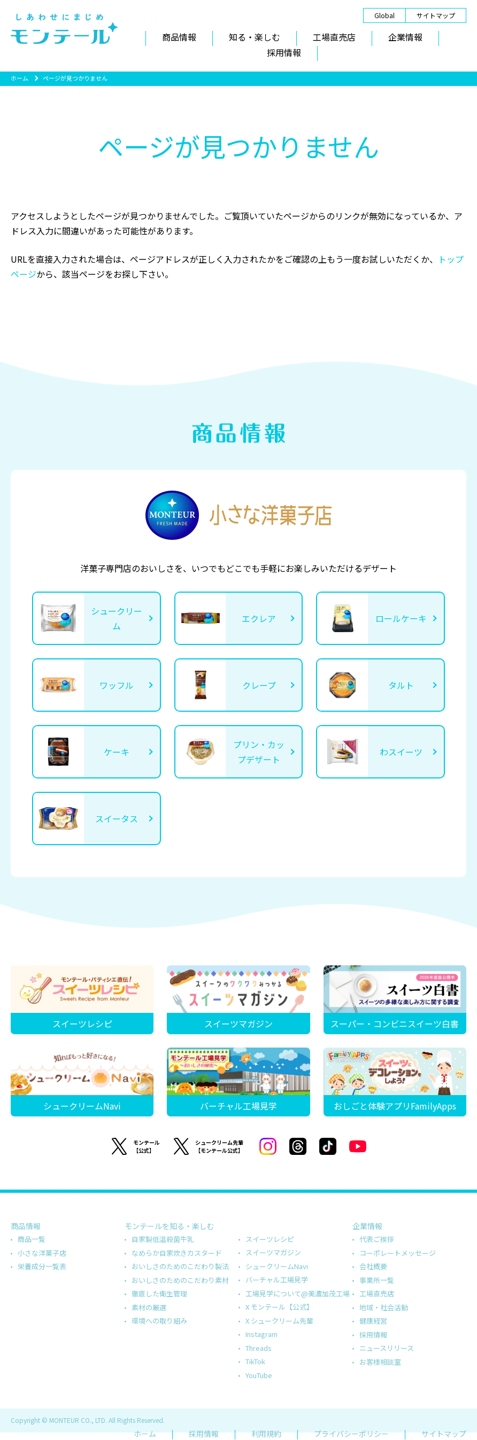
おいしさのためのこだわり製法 (180, 1266)
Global (384, 15)
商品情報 (179, 36)
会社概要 (373, 1266)
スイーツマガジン (273, 1252)
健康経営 (373, 1321)
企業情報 (405, 36)
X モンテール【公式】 (279, 1307)
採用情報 (284, 52)
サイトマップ (436, 15)
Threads (258, 1348)
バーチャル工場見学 (276, 1279)
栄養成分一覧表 (42, 1266)
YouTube (258, 1375)
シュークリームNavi (276, 1266)
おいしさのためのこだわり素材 (180, 1280)
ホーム (19, 78)
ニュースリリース (386, 1348)
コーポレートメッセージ (397, 1253)
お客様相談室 (380, 1362)
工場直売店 (334, 36)
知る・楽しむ (254, 36)
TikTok (255, 1361)
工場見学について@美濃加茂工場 (297, 1293)
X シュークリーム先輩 (279, 1321)
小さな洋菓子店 (42, 1253)
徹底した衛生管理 (159, 1293)
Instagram (261, 1334)
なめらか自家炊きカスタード (177, 1253)
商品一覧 (31, 1239)
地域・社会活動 (383, 1307)
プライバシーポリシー (351, 1433)
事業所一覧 (376, 1280)
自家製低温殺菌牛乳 (163, 1239)
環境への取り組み (159, 1321)
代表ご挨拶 (376, 1239)
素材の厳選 (149, 1307)
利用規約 (266, 1433)
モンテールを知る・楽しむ (169, 1226)
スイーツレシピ (269, 1239)
